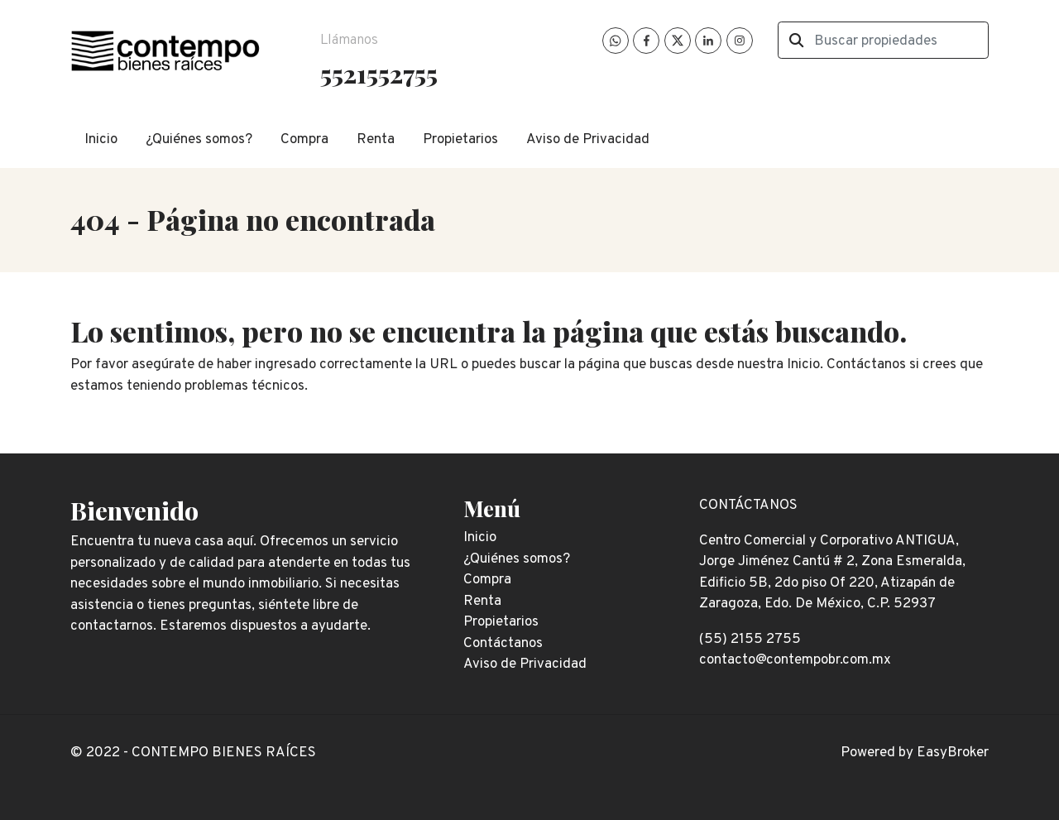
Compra (304, 140)
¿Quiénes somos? (199, 140)
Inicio (100, 140)
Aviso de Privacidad (587, 140)
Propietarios (460, 140)
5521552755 (379, 73)
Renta (376, 140)
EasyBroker (953, 753)
